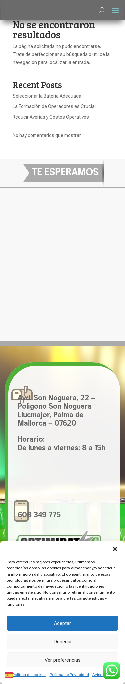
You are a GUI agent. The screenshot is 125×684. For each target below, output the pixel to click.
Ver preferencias (63, 660)
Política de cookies (29, 674)
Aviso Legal (102, 674)
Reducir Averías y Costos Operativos (51, 117)
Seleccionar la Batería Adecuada (47, 96)
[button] (115, 549)
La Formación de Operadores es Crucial (54, 106)
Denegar (62, 642)
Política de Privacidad (69, 674)
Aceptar (62, 623)
